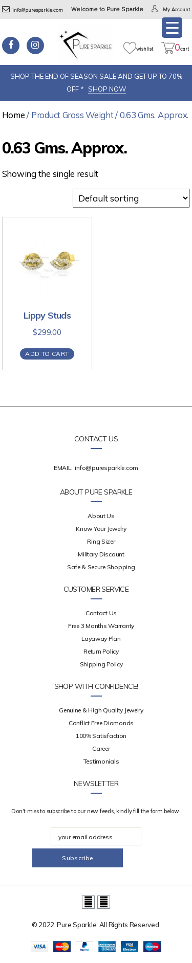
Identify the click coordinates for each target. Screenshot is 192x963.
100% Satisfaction (101, 736)
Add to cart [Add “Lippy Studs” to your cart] (47, 353)
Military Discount (101, 554)
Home (13, 114)
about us (101, 516)
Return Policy (101, 651)
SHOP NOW (107, 89)
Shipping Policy (101, 664)
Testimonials (101, 761)
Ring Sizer (101, 541)
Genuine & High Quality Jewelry (101, 710)
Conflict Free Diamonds (101, 723)
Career (101, 748)
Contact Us (101, 613)
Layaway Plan (101, 638)
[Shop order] (131, 198)
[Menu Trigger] (172, 27)
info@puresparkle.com (32, 10)
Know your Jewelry (101, 528)
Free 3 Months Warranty (101, 626)
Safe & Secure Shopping (101, 567)
